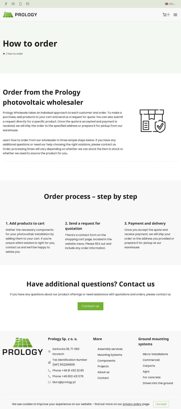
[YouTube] (13, 4)
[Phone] (20, 4)
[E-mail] (28, 4)
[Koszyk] (166, 15)
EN (169, 4)
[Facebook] (6, 4)
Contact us (90, 306)
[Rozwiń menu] (175, 14)
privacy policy (132, 404)
